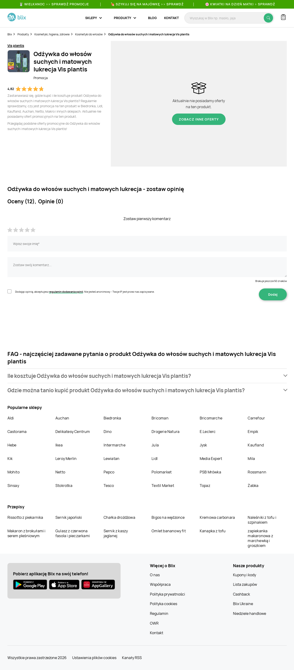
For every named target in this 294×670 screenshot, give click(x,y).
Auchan (62, 418)
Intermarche (114, 445)
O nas (155, 574)
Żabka (253, 485)
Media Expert (211, 458)
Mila (251, 458)
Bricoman (160, 418)
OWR (154, 623)
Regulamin (159, 613)
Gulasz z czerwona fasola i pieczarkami (72, 533)
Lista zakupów (245, 584)
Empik (253, 431)
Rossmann (257, 472)
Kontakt (171, 18)
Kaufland (256, 445)
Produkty (23, 34)
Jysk (203, 445)
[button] (147, 376)
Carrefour (256, 418)
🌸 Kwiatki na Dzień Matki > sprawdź (240, 4)
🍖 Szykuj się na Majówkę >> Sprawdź (147, 4)
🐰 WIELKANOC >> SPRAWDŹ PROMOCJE (54, 4)
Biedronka (112, 418)
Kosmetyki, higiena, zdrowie (52, 34)
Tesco (109, 485)
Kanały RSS (132, 657)
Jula (155, 445)
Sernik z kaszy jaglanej (116, 533)
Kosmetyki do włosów (89, 34)
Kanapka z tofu (213, 530)
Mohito (13, 472)
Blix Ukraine (243, 603)
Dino (108, 431)
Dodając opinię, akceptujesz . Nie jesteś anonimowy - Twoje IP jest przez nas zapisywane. (85, 291)
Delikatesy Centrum (72, 431)
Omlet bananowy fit (169, 530)
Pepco (109, 472)
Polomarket (162, 472)
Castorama (17, 431)
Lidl (155, 458)
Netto (60, 472)
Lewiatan (112, 458)
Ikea (59, 445)
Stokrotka (63, 485)
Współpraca (160, 584)
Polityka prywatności (167, 594)
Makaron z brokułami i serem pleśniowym (26, 533)
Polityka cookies (163, 603)
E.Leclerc (208, 431)
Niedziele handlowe (249, 613)
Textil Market (163, 485)
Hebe (12, 445)
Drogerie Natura (165, 431)
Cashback (241, 594)
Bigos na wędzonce (168, 517)
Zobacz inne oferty (199, 119)
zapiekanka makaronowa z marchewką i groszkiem (260, 538)
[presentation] (42, 315)
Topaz (205, 485)
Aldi (10, 418)
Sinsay (13, 485)
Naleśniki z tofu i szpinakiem (262, 520)
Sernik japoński (68, 517)
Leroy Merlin (66, 458)
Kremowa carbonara (217, 517)
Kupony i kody (244, 574)
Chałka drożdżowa (119, 517)
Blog (152, 18)
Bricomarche (211, 418)
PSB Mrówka (210, 472)
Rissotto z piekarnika (25, 517)
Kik (10, 458)
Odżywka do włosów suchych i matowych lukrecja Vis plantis (148, 34)
